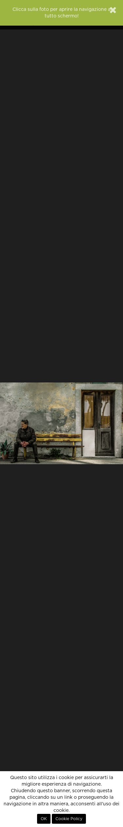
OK (44, 819)
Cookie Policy (68, 819)
